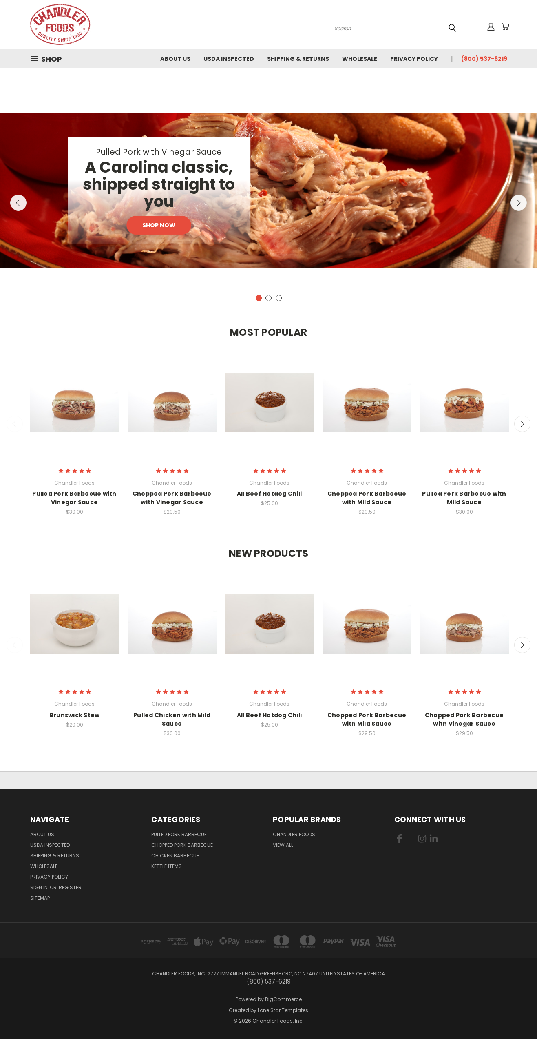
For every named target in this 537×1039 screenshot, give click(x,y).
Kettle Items (166, 866)
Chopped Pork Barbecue (182, 845)
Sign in (39, 887)
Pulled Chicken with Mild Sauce (171, 719)
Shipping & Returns (298, 59)
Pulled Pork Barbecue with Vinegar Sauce (74, 498)
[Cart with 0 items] (505, 26)
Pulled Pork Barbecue (179, 834)
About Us (175, 59)
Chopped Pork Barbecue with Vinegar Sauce (172, 498)
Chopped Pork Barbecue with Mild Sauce (366, 498)
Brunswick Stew (74, 715)
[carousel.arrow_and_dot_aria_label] (268, 298)
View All (283, 845)
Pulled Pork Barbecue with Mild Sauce (464, 498)
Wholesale (359, 59)
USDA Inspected (228, 59)
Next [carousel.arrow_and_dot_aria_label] (518, 203)
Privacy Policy (414, 59)
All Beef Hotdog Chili (269, 494)
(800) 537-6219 (484, 59)
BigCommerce (283, 999)
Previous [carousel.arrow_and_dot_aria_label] (18, 203)
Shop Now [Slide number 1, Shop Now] (158, 225)
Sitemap (40, 898)
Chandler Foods (294, 834)
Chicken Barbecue (175, 855)
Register (70, 887)
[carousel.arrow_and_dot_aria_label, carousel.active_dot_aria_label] (259, 298)
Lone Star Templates (283, 1010)
